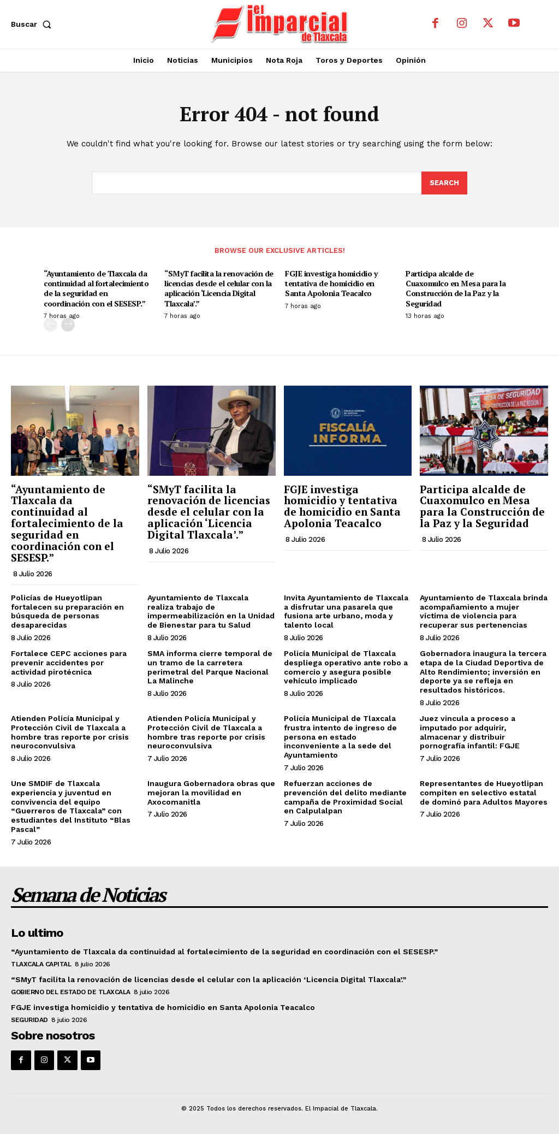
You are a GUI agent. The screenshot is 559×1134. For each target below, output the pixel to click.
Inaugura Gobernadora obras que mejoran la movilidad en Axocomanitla (211, 792)
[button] (33, 24)
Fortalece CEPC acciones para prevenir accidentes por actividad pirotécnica (69, 662)
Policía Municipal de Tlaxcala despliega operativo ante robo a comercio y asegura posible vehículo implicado (346, 667)
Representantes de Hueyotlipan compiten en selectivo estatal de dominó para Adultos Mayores (484, 792)
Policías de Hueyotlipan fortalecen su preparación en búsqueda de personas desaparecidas (67, 611)
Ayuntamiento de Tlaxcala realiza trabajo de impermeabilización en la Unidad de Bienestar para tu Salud (211, 611)
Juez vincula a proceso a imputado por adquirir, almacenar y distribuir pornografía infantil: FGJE (470, 732)
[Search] (444, 183)
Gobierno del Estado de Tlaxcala (70, 992)
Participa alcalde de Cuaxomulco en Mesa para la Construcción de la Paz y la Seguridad (456, 288)
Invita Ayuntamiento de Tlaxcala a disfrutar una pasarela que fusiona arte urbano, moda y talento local (346, 611)
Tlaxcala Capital (41, 964)
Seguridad (29, 1020)
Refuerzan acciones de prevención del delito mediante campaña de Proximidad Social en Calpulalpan (345, 797)
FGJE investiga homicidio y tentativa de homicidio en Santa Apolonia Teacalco (331, 283)
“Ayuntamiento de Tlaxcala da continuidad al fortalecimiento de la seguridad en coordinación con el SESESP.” (96, 288)
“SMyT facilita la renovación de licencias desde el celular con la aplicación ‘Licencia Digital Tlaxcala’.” (218, 288)
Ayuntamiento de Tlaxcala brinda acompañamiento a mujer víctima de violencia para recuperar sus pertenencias (484, 611)
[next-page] (68, 324)
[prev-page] (50, 324)
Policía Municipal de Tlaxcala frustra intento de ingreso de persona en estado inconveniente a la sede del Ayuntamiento (340, 736)
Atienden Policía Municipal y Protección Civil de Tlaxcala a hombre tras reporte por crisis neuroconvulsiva (70, 732)
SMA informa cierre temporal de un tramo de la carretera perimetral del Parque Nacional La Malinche (209, 667)
